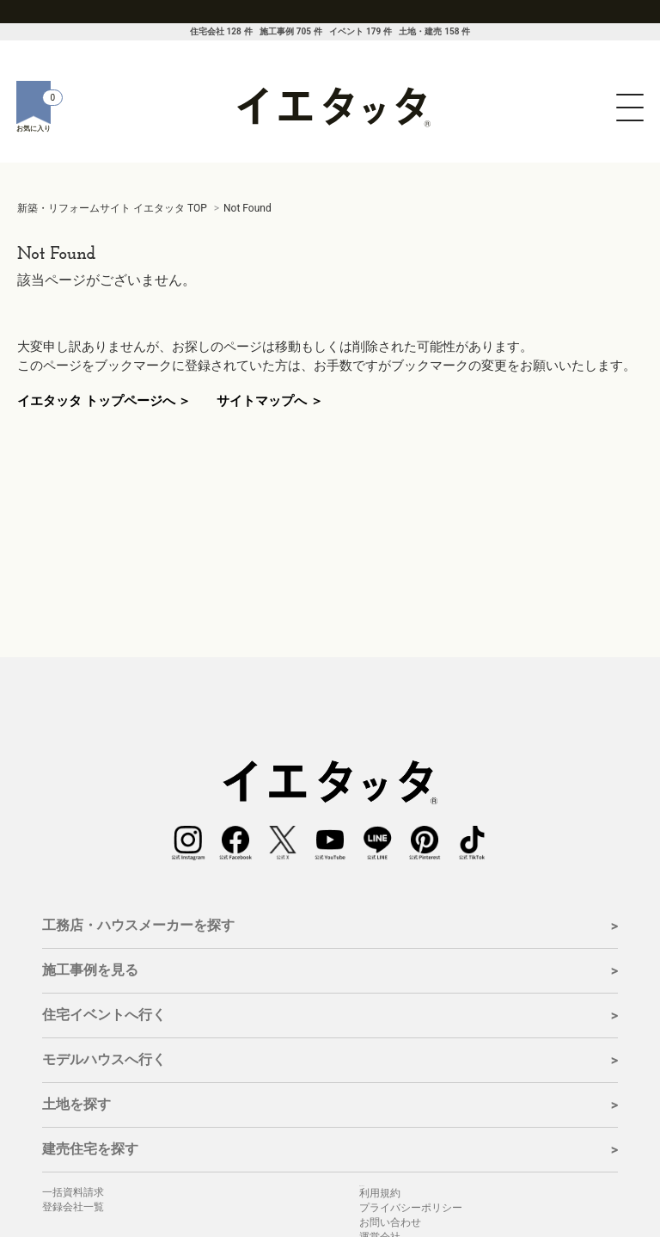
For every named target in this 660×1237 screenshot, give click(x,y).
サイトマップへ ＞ (270, 401)
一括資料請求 (73, 1192)
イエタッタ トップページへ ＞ (104, 401)
